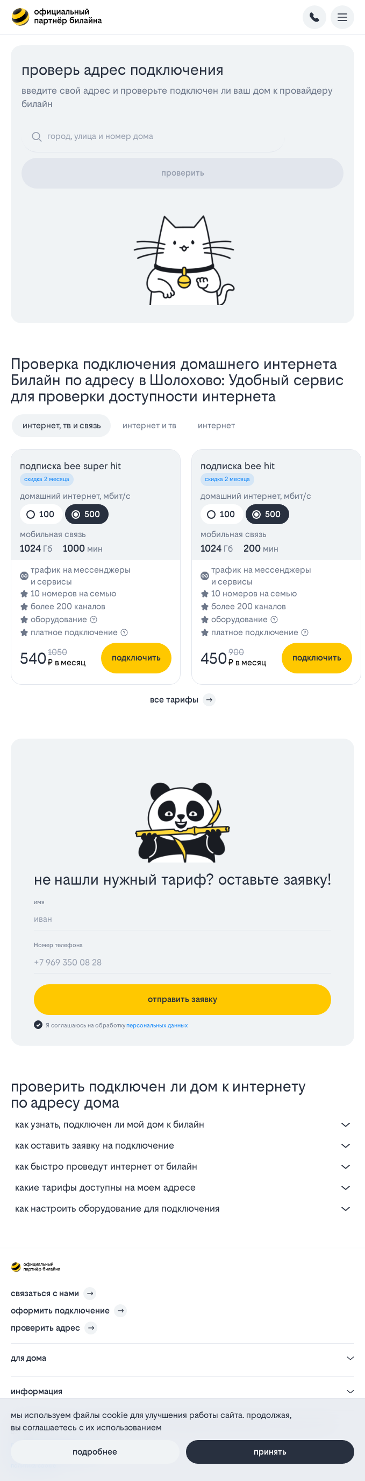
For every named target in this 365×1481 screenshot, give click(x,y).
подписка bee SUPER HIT (70, 465)
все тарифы (183, 699)
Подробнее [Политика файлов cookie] (95, 1452)
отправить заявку (182, 999)
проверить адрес (45, 1328)
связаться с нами (45, 1293)
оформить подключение (60, 1310)
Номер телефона (58, 945)
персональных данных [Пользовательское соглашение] (157, 1025)
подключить (136, 657)
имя (39, 902)
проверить (182, 173)
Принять (270, 1452)
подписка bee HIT (238, 465)
